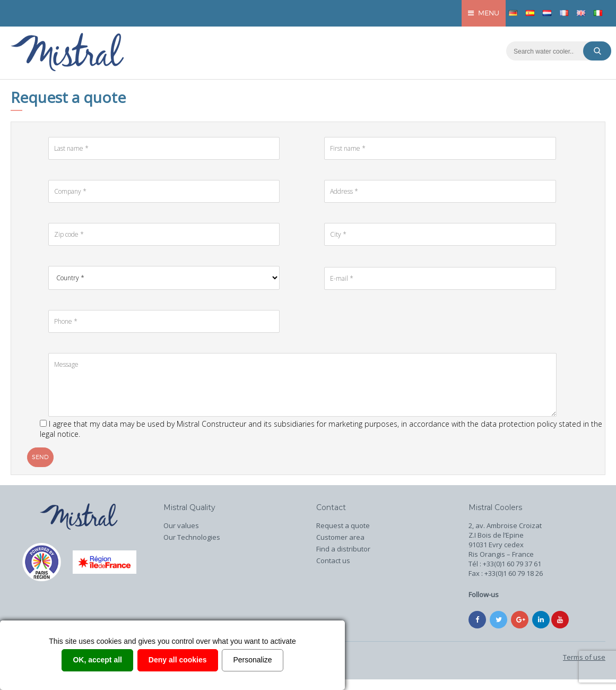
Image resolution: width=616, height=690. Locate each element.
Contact (331, 507)
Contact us (333, 560)
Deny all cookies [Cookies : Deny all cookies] (178, 660)
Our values (181, 525)
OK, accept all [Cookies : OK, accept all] (97, 660)
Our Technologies (191, 537)
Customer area (340, 537)
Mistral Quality (189, 507)
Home (79, 517)
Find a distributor (343, 549)
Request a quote (343, 525)
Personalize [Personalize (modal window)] (252, 660)
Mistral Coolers (495, 507)
